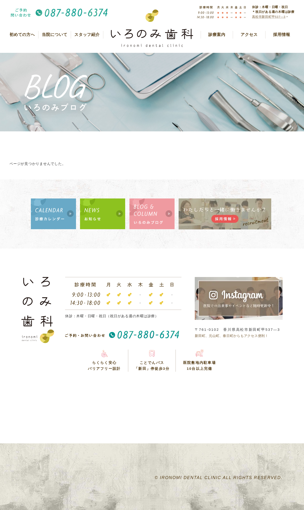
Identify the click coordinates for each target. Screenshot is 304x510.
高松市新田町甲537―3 (268, 17)
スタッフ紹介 (87, 34)
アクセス (249, 34)
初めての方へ (22, 34)
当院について (54, 34)
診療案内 (216, 34)
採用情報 (281, 34)
